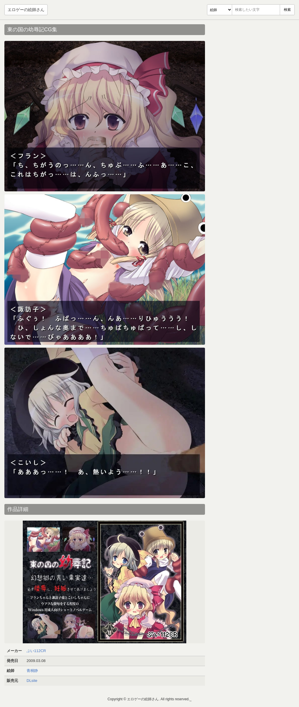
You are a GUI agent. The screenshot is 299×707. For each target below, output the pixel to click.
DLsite (32, 680)
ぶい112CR (36, 651)
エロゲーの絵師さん (26, 9)
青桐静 (32, 670)
